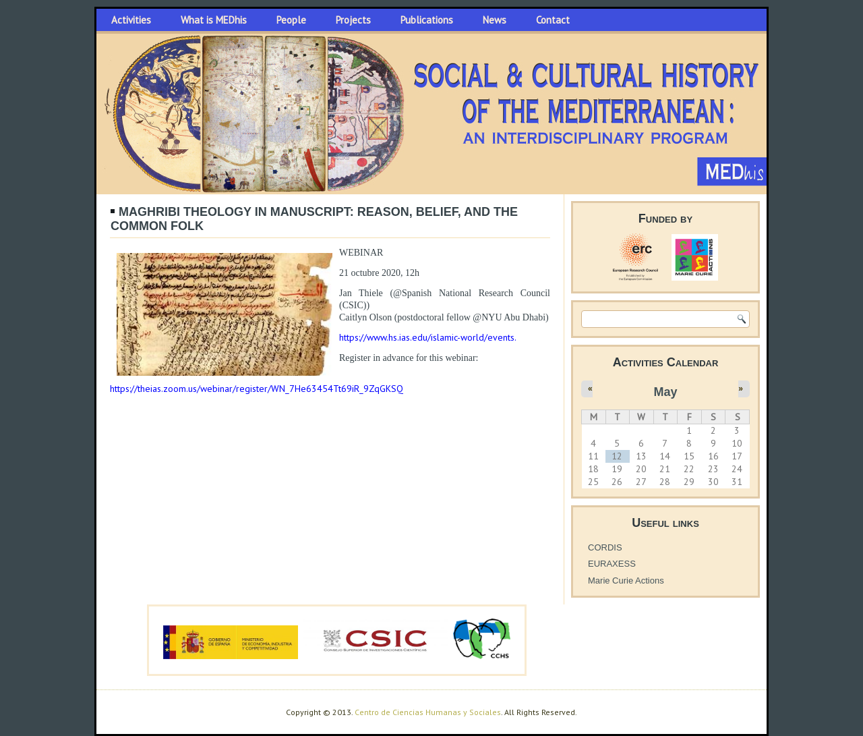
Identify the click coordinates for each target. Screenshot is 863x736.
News (494, 19)
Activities (131, 19)
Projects (353, 19)
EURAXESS (612, 564)
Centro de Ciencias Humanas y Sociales (428, 712)
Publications (426, 19)
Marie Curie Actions (626, 580)
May (665, 392)
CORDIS (605, 547)
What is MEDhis (214, 19)
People (291, 19)
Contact (553, 19)
